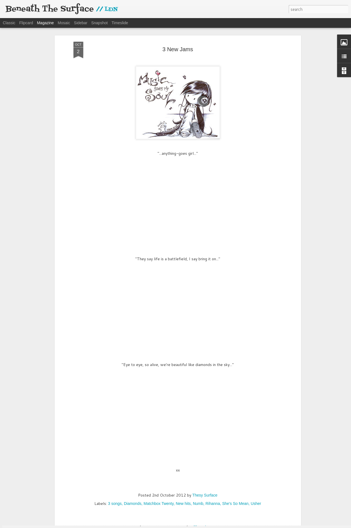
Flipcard (26, 23)
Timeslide (120, 23)
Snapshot (99, 23)
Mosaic (64, 23)
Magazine (45, 23)
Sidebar (80, 23)
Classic (9, 23)
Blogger (194, 524)
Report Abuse (210, 524)
